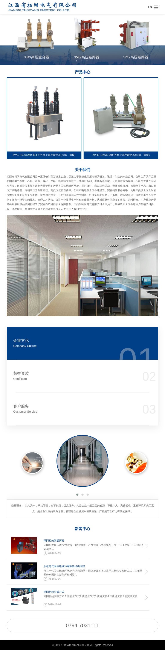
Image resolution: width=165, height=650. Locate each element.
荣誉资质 (70, 376)
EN (150, 7)
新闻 (82, 529)
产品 (82, 72)
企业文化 (70, 343)
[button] (77, 494)
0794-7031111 (82, 625)
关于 (82, 170)
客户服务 (70, 409)
